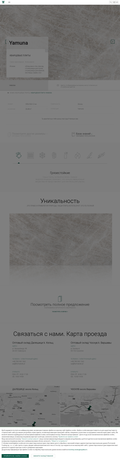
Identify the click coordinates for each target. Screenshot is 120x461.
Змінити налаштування (43, 456)
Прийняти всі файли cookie (15, 456)
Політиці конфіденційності (77, 449)
